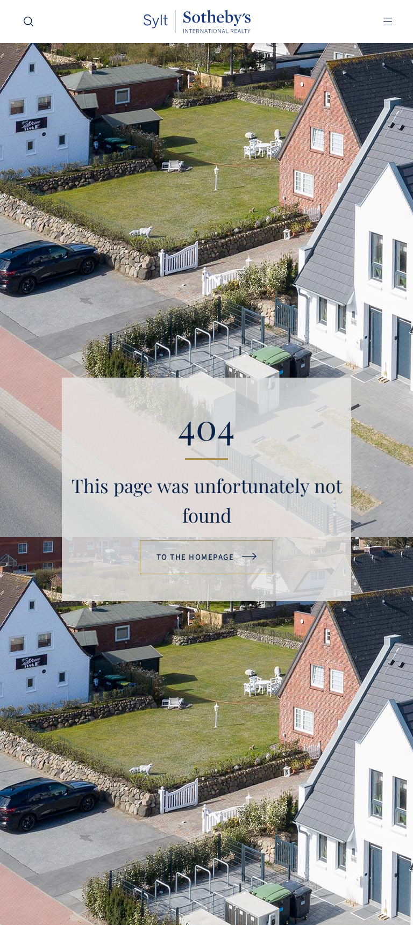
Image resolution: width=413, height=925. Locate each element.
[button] (387, 21)
